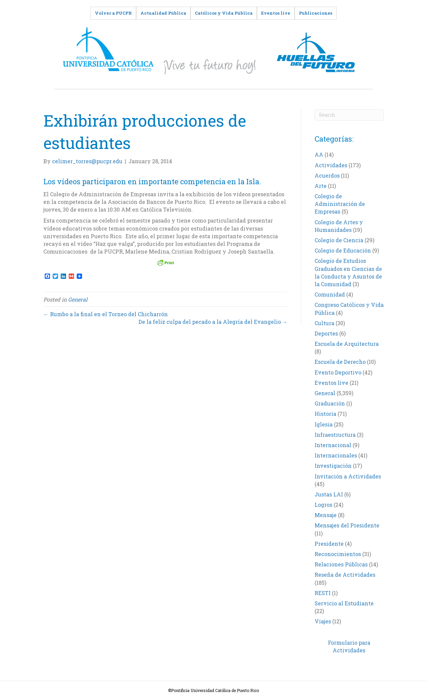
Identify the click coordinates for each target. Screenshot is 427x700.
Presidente (329, 543)
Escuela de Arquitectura (347, 343)
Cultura (324, 323)
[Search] (349, 115)
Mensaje (326, 514)
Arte (321, 185)
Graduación (330, 403)
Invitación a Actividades (348, 476)
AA (319, 154)
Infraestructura (335, 434)
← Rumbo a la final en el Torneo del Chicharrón (105, 314)
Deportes (326, 333)
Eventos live (331, 382)
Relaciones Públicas (341, 564)
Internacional (333, 444)
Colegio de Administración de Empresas (340, 204)
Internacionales (336, 455)
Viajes (323, 621)
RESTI (323, 592)
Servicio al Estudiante (344, 603)
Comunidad (330, 294)
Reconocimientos (338, 553)
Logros (323, 504)
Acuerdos (327, 175)
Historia (325, 413)
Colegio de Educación (343, 250)
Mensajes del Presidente (347, 525)
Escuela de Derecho (340, 361)
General (77, 299)
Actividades (331, 165)
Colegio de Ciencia (339, 240)
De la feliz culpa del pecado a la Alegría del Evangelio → (213, 321)
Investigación (333, 465)
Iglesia (324, 424)
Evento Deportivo (338, 372)
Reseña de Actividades (345, 574)
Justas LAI (329, 494)
